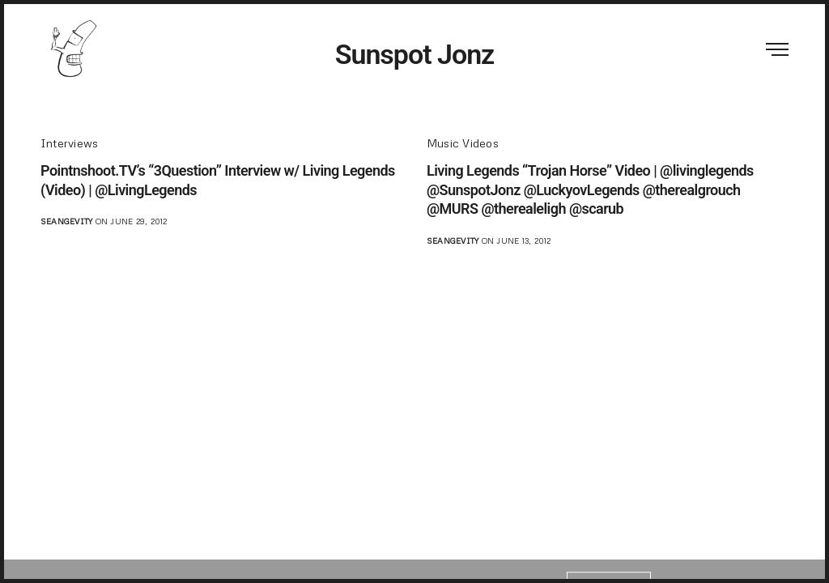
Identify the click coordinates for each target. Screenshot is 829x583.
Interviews (69, 143)
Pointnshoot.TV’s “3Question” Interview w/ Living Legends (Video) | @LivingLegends (217, 180)
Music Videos (463, 143)
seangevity (66, 221)
